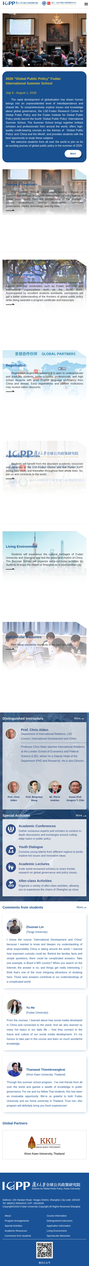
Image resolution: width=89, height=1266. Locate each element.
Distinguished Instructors (59, 1220)
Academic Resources (16, 1230)
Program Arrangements (17, 1220)
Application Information (59, 1225)
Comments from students (18, 1235)
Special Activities (13, 1225)
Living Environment (57, 1230)
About (8, 1215)
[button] (29, 64)
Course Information (57, 1215)
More (73, 153)
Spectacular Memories (58, 1235)
